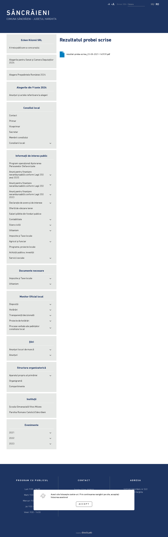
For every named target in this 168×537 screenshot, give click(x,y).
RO (157, 4)
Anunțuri (13, 355)
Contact (13, 115)
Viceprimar (14, 126)
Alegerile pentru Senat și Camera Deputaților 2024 (31, 61)
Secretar (13, 132)
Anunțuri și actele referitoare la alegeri (28, 95)
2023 (11, 444)
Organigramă (15, 381)
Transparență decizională (21, 315)
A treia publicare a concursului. (24, 48)
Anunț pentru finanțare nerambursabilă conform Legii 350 (26, 184)
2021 (11, 433)
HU (152, 4)
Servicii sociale (16, 258)
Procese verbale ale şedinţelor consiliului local (24, 328)
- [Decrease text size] (108, 4)
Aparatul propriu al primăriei (23, 375)
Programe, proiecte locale (22, 247)
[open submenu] (50, 143)
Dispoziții (13, 304)
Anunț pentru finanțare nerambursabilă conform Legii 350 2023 (26, 194)
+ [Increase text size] (112, 4)
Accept (84, 504)
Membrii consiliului (18, 137)
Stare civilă (14, 225)
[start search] (148, 4)
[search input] (136, 4)
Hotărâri (13, 310)
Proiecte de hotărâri (19, 321)
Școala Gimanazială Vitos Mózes (25, 407)
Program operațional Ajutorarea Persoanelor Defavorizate (25, 165)
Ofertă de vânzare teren (21, 208)
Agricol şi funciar (17, 241)
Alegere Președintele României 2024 (27, 75)
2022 (11, 438)
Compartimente (17, 386)
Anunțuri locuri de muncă (21, 349)
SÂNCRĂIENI (28, 13)
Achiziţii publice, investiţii (21, 252)
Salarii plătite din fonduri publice (25, 214)
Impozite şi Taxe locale (20, 236)
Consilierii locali (17, 143)
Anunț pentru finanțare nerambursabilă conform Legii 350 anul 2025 (26, 175)
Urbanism (14, 230)
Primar (12, 121)
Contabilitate (15, 219)
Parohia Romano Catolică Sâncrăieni (27, 412)
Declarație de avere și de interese (25, 203)
